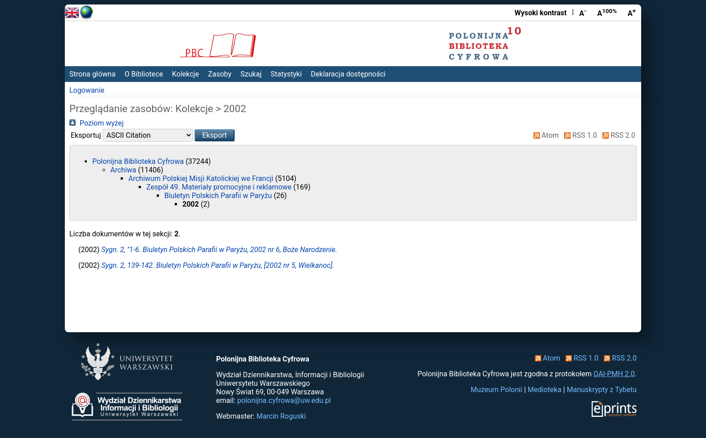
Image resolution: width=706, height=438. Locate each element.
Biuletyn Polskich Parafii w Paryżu (219, 195)
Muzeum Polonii (496, 389)
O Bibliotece (144, 74)
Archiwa (124, 170)
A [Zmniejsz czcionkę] (582, 13)
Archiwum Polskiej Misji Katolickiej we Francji (201, 178)
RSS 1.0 (579, 135)
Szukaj (251, 74)
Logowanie (86, 90)
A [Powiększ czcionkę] (632, 13)
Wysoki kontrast (541, 13)
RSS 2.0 (617, 135)
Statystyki (286, 74)
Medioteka (544, 389)
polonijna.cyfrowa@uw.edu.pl (284, 400)
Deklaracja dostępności (348, 74)
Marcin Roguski (281, 416)
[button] (215, 135)
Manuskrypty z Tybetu (602, 389)
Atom (544, 135)
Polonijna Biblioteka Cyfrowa (139, 161)
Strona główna (92, 74)
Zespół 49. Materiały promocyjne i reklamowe (220, 187)
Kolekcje (185, 74)
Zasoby (219, 74)
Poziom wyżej (96, 123)
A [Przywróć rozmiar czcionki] (607, 13)
